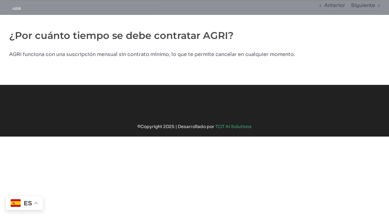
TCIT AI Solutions (233, 126)
